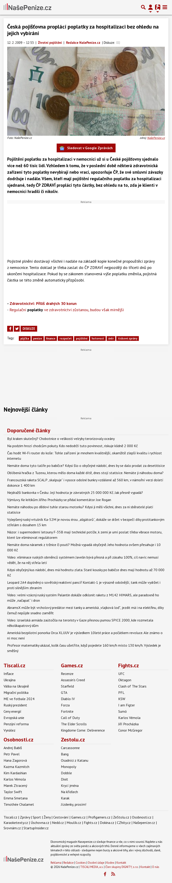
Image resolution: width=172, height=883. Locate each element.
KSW (121, 699)
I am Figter (126, 705)
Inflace (9, 673)
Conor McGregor (130, 730)
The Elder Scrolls (74, 724)
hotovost (98, 338)
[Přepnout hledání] (143, 7)
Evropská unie (14, 717)
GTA (64, 692)
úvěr (111, 338)
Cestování (61, 817)
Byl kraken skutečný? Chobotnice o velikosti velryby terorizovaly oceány (61, 438)
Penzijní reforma (16, 724)
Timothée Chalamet (19, 804)
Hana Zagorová (15, 760)
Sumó (122, 711)
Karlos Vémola (129, 717)
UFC (121, 673)
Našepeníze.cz (144, 822)
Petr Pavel (11, 754)
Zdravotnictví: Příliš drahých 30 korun (43, 303)
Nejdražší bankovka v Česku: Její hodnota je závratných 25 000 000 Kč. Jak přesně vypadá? (75, 492)
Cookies (81, 863)
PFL (121, 692)
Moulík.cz (74, 822)
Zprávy (25, 817)
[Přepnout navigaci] (150, 7)
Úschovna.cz (40, 822)
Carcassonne (70, 747)
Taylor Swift (13, 792)
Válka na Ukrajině (16, 686)
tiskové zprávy (127, 338)
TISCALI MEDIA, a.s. (91, 867)
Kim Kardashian (15, 773)
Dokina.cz (107, 822)
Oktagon (124, 680)
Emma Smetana (16, 798)
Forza (65, 705)
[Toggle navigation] (164, 7)
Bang (65, 754)
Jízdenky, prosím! (73, 804)
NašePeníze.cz (156, 138)
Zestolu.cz (73, 739)
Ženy (47, 817)
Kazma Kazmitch (16, 766)
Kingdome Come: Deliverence (83, 730)
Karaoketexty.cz (16, 822)
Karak (65, 798)
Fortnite (67, 711)
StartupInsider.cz (36, 828)
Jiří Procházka (128, 724)
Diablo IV (68, 699)
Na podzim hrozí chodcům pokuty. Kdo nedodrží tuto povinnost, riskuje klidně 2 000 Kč (72, 446)
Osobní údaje (96, 863)
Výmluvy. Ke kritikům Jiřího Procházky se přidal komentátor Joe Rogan (59, 499)
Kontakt (121, 863)
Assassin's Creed (73, 680)
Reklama (56, 863)
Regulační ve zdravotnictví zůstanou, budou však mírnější (66, 309)
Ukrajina (9, 680)
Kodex (110, 863)
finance (50, 338)
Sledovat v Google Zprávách (86, 148)
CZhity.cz (124, 822)
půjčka (24, 338)
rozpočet (66, 338)
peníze (37, 338)
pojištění (82, 338)
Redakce (68, 863)
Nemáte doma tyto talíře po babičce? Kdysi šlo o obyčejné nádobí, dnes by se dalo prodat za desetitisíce (86, 465)
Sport (37, 817)
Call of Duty (70, 717)
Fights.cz (128, 665)
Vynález (9, 730)
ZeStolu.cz (121, 817)
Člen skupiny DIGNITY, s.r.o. (121, 867)
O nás (155, 867)
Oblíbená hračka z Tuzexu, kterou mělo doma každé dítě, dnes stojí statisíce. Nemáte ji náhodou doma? (85, 472)
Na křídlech (69, 792)
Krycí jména (70, 785)
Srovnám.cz (12, 828)
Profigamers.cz (99, 817)
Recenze (67, 673)
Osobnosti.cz (18, 739)
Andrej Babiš (13, 747)
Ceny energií (12, 711)
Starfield (67, 686)
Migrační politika (16, 692)
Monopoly (68, 766)
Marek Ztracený (15, 785)
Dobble (66, 773)
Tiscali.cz (14, 665)
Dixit (64, 779)
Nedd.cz (58, 822)
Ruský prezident (15, 705)
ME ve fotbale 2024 (19, 699)
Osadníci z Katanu (74, 760)
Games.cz (72, 665)
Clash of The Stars (132, 686)
